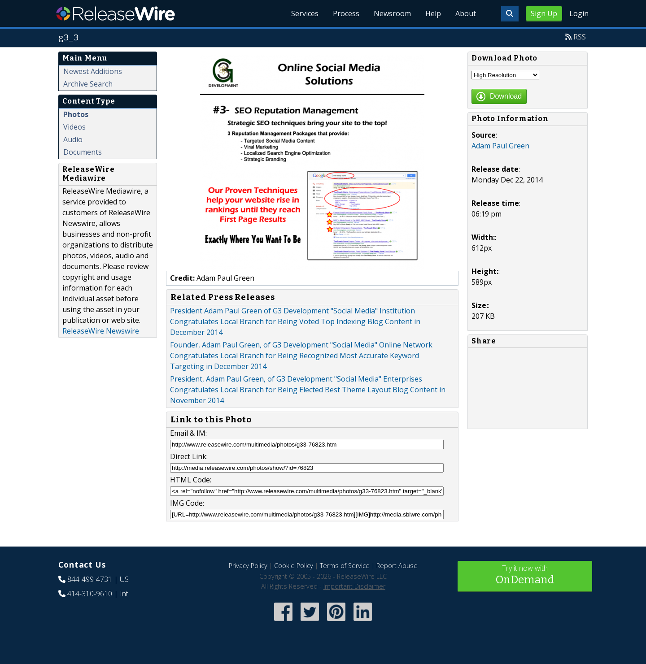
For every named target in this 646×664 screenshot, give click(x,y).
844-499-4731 (89, 579)
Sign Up (544, 13)
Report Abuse (397, 565)
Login (579, 13)
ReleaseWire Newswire (100, 331)
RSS (579, 37)
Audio (73, 139)
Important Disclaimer (354, 586)
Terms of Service (345, 565)
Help (433, 13)
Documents (82, 152)
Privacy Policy (248, 565)
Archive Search (88, 84)
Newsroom (392, 13)
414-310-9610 (89, 594)
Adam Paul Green (500, 146)
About (465, 13)
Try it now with (525, 575)
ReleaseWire (115, 13)
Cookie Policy (293, 565)
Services (305, 13)
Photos (75, 114)
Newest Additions (92, 71)
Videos (74, 127)
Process (346, 13)
